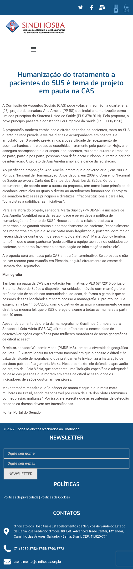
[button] (33, 49)
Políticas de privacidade (21, 497)
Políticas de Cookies (55, 497)
